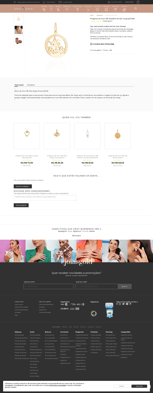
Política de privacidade (21, 307)
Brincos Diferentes (50, 349)
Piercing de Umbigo (111, 344)
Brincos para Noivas (50, 352)
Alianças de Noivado (20, 344)
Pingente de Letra (80, 341)
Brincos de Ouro (49, 335)
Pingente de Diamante (81, 335)
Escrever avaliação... (23, 186)
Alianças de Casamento (21, 338)
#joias (70, 231)
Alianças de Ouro (19, 346)
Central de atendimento (46, 304)
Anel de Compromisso (36, 352)
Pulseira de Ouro (95, 341)
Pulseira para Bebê (96, 335)
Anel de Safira (34, 346)
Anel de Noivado (34, 361)
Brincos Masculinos (50, 355)
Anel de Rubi (33, 344)
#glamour (77, 231)
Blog (16, 315)
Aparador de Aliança (20, 355)
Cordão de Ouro (64, 338)
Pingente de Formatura (81, 338)
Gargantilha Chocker (126, 354)
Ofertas (124, 9)
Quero (125, 286)
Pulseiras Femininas (96, 344)
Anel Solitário (33, 364)
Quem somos (19, 304)
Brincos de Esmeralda (51, 341)
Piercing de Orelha (111, 338)
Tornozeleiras (94, 352)
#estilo (92, 231)
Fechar (121, 386)
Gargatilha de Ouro (65, 363)
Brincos (58, 8)
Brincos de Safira (49, 346)
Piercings (106, 8)
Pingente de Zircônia (81, 351)
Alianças (44, 8)
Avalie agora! (107, 21)
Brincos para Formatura (51, 358)
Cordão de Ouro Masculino (67, 341)
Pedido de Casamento (36, 349)
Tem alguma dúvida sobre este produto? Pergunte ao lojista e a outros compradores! (41, 193)
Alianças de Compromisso (22, 358)
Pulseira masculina (96, 346)
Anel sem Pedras (34, 376)
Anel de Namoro (34, 341)
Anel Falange (33, 373)
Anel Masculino (34, 370)
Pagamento (42, 310)
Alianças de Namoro (20, 341)
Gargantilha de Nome (127, 345)
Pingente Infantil (80, 354)
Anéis (51, 8)
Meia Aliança (33, 358)
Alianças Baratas (19, 335)
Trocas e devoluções (45, 312)
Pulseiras (97, 8)
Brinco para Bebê (50, 338)
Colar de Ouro (64, 335)
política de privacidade (57, 385)
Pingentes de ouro (65, 357)
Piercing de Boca (110, 352)
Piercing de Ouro (110, 335)
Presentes (115, 8)
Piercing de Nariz (110, 341)
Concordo (139, 386)
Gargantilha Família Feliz (128, 351)
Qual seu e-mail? (81, 282)
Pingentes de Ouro (80, 369)
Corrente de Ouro (64, 344)
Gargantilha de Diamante (128, 342)
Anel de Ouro (33, 367)
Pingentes (88, 8)
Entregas (42, 307)
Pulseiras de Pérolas (96, 349)
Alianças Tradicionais (20, 352)
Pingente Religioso (80, 366)
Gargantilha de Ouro (126, 335)
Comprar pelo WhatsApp (103, 44)
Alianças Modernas (20, 349)
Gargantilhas (77, 8)
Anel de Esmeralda (35, 335)
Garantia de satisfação (21, 310)
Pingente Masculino (81, 357)
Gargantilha (63, 360)
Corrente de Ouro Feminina (67, 346)
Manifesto (18, 312)
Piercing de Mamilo (111, 346)
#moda (85, 231)
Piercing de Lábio (110, 349)
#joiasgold (62, 231)
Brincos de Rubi (49, 344)
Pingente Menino (80, 363)
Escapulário (124, 357)
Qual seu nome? (29, 282)
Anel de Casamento (35, 355)
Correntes (66, 8)
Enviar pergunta (21, 205)
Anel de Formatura (35, 338)
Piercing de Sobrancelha (112, 355)
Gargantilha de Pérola (127, 348)
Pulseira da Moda (95, 338)
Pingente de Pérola (80, 348)
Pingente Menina (80, 360)
